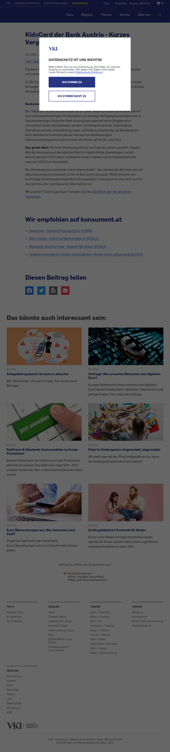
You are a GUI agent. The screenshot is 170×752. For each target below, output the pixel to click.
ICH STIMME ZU (72, 82)
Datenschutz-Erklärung (89, 72)
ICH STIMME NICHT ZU (72, 96)
